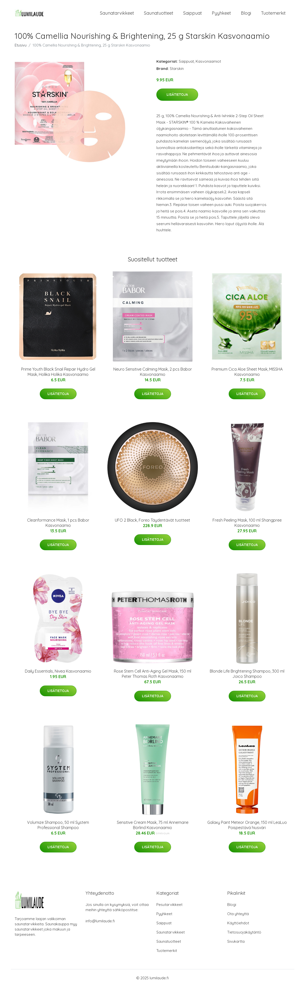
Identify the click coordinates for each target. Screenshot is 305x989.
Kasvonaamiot (208, 63)
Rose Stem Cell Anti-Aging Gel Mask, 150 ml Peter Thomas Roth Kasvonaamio (152, 676)
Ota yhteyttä (238, 916)
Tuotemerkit (273, 14)
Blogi (246, 14)
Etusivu (21, 47)
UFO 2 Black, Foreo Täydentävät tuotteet (152, 522)
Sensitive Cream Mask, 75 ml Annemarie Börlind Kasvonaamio (152, 827)
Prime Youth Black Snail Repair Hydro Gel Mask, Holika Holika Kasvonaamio (58, 374)
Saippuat (192, 14)
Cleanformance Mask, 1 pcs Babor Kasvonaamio (58, 525)
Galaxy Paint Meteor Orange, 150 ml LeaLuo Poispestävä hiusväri (247, 827)
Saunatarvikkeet (117, 14)
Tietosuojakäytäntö (244, 934)
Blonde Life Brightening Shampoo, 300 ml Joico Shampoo (247, 676)
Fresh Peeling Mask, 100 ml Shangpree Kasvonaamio (247, 525)
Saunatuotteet (158, 14)
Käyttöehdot (238, 925)
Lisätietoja (177, 97)
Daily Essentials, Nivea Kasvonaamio (58, 673)
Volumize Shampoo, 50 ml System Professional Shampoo (58, 827)
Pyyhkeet (221, 14)
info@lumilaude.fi (100, 923)
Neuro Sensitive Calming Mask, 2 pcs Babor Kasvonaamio (152, 374)
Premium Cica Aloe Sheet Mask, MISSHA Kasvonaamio (247, 374)
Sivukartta (236, 943)
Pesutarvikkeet (169, 907)
